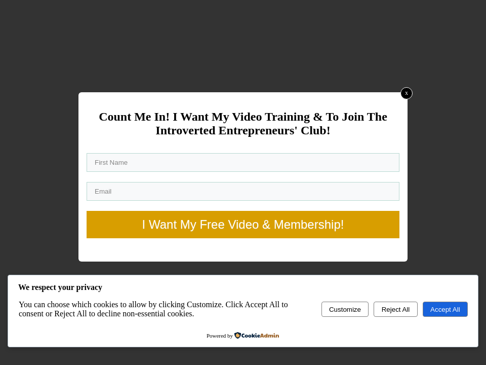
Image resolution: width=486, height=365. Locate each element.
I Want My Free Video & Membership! (243, 224)
